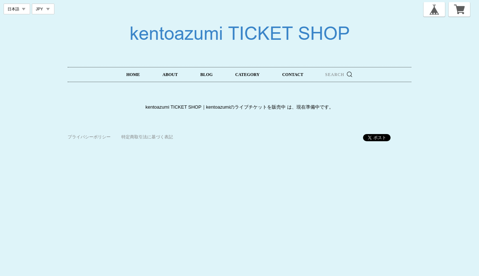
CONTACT (292, 74)
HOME (133, 74)
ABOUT (170, 74)
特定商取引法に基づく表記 (147, 136)
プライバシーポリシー (89, 136)
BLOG (206, 74)
